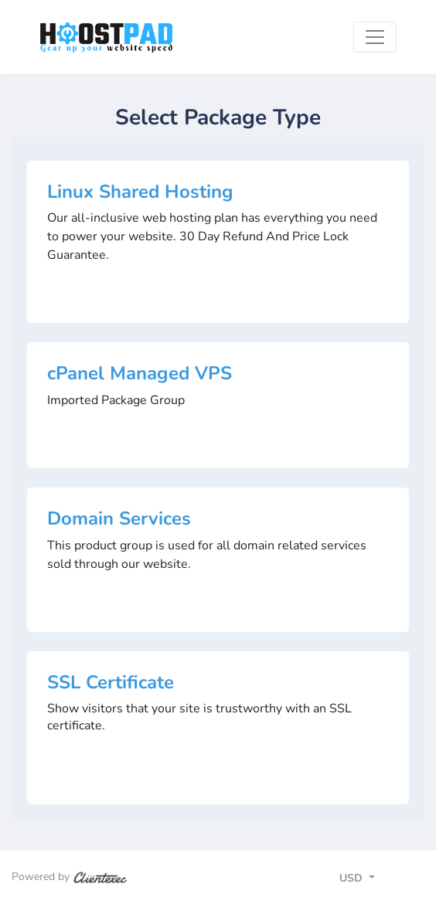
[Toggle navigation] (375, 37)
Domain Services (119, 518)
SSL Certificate (110, 682)
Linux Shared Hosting (140, 191)
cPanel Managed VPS (139, 373)
